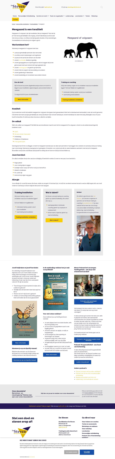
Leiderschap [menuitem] (70, 16)
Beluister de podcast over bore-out (86, 377)
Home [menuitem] (15, 16)
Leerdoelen (86, 431)
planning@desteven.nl (74, 7)
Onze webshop (87, 428)
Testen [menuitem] (87, 16)
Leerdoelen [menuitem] (79, 16)
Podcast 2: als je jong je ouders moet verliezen (88, 340)
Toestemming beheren (71, 452)
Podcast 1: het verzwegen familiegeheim (88, 301)
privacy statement (32, 457)
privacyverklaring (89, 392)
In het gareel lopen (19, 141)
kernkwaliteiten (34, 24)
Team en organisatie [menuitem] (56, 16)
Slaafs (16, 131)
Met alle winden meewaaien (22, 134)
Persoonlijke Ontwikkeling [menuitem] (26, 16)
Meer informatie (23, 99)
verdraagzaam (23, 67)
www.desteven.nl (87, 203)
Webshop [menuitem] (94, 16)
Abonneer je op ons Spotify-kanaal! (24, 360)
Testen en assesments (89, 424)
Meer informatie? (51, 354)
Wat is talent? (54, 220)
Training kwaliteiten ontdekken (72, 100)
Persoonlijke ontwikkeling (90, 433)
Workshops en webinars (89, 426)
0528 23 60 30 (48, 7)
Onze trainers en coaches (90, 421)
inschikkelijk (22, 60)
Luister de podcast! (82, 362)
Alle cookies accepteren (87, 452)
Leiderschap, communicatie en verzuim (87, 379)
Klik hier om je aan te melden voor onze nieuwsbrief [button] (57, 393)
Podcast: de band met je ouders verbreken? (88, 371)
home (13, 24)
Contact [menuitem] (15, 19)
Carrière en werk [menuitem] (41, 16)
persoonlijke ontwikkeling (22, 24)
